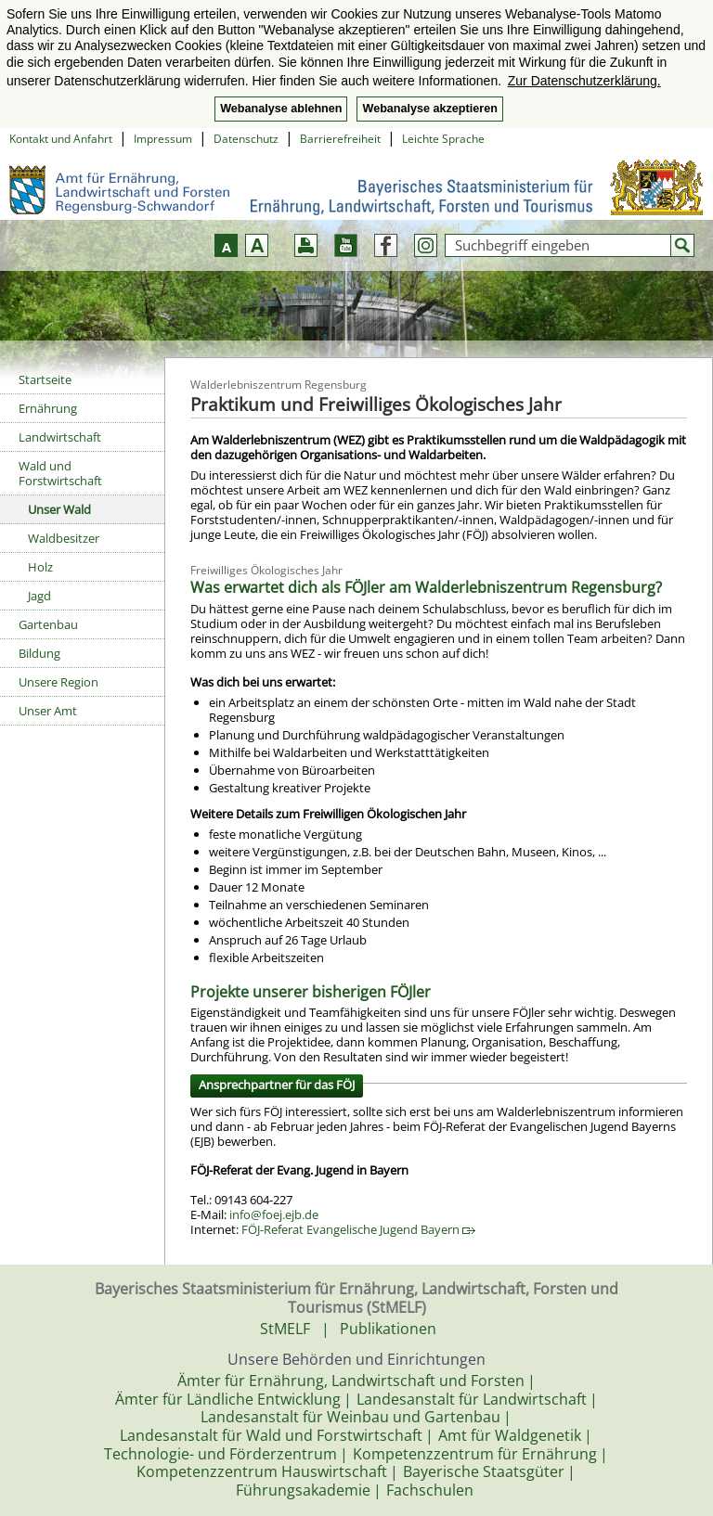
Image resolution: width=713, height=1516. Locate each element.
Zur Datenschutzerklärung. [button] (584, 80)
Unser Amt (48, 710)
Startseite (45, 379)
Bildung (39, 653)
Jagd (39, 595)
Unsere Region (58, 682)
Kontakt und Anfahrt (60, 139)
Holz (40, 567)
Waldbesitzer (63, 538)
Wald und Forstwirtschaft (60, 473)
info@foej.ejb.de (273, 1214)
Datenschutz (246, 139)
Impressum (163, 139)
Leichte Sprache (443, 139)
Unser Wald (59, 509)
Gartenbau (48, 624)
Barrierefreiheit (340, 139)
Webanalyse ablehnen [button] (281, 108)
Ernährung (48, 408)
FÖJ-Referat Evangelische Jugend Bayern (358, 1229)
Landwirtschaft (60, 437)
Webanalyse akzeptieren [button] (429, 108)
